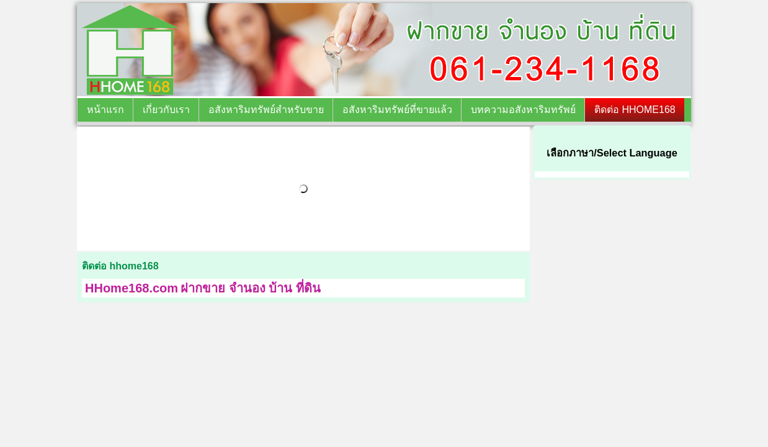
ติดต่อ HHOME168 (635, 109)
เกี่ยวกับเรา (166, 109)
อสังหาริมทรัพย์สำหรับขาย (266, 109)
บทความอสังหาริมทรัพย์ (523, 109)
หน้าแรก (105, 109)
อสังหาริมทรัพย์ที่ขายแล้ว (397, 109)
